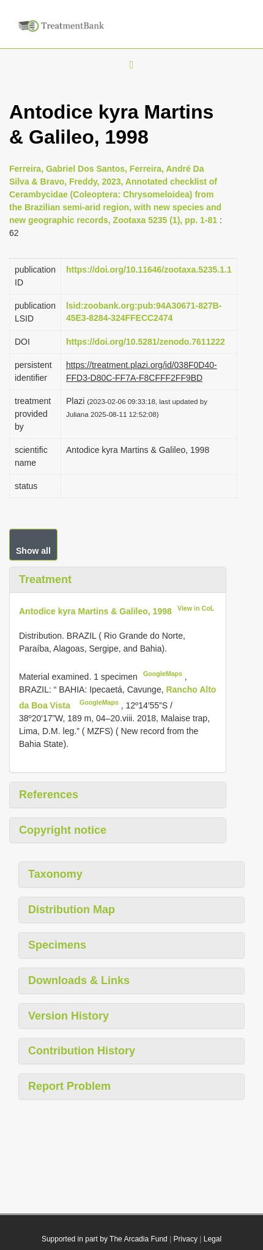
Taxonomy (55, 874)
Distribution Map (71, 909)
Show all (33, 551)
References (48, 795)
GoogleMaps (162, 673)
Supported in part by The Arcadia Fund (105, 1239)
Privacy (186, 1239)
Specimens (57, 945)
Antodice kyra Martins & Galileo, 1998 (95, 611)
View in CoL (195, 608)
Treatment (45, 579)
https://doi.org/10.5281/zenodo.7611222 (145, 342)
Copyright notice (62, 830)
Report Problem (69, 1086)
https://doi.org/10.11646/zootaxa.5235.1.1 (149, 269)
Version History (68, 1016)
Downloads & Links (79, 980)
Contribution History (81, 1051)
